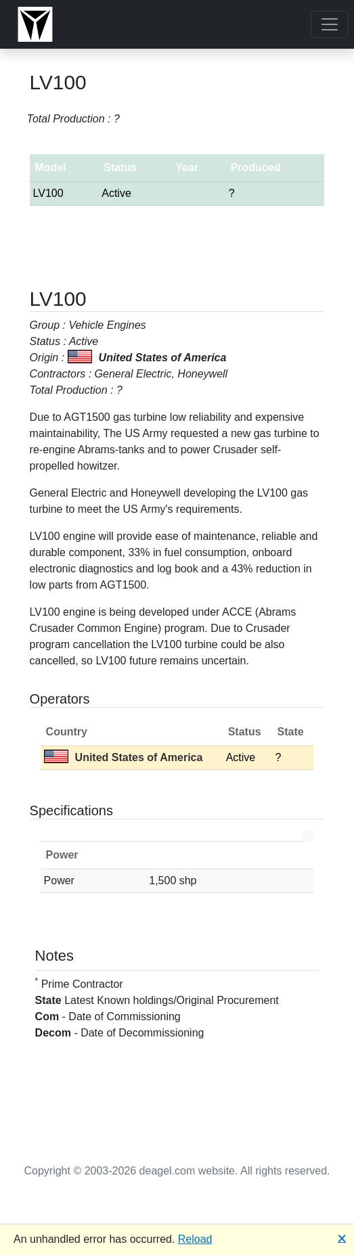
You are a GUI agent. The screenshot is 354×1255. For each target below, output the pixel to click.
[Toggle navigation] (330, 24)
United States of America (123, 757)
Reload (195, 1239)
